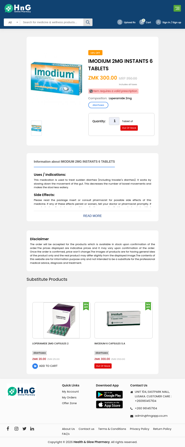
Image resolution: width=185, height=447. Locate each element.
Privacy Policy (139, 429)
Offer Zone (69, 403)
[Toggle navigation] (177, 8)
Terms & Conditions (112, 429)
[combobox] (12, 22)
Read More (92, 216)
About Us (68, 429)
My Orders (69, 397)
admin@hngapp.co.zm (151, 416)
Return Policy (162, 429)
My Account (70, 391)
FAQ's (66, 434)
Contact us (86, 429)
